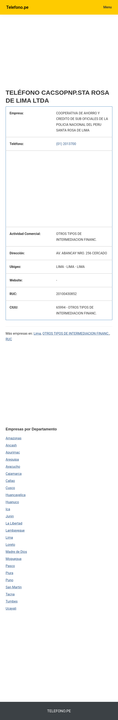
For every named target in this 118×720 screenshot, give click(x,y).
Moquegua (13, 559)
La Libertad (14, 523)
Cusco (10, 488)
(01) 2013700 (66, 144)
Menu (107, 7)
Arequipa (12, 460)
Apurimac (13, 452)
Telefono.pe (17, 7)
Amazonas (13, 438)
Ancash (11, 445)
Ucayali (11, 608)
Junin (10, 516)
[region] (59, 53)
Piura (9, 573)
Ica (8, 509)
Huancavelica (16, 495)
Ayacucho (13, 467)
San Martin (14, 587)
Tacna (10, 594)
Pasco (10, 566)
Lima (37, 333)
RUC (9, 339)
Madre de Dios (16, 552)
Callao (10, 481)
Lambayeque (15, 530)
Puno (9, 580)
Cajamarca (14, 474)
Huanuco (12, 502)
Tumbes (11, 601)
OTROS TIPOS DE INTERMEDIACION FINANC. (75, 333)
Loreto (10, 545)
